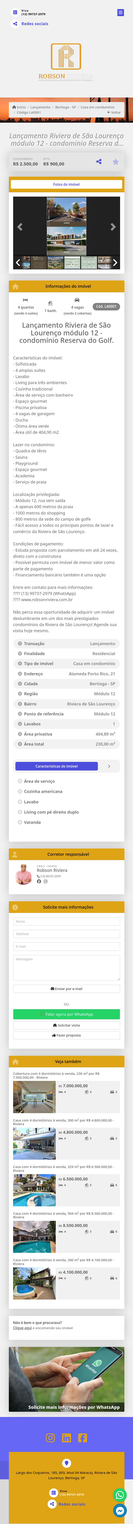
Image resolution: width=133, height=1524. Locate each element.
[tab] (27, 184)
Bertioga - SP (65, 107)
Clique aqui (22, 1328)
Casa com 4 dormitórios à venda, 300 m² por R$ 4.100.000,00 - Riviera (63, 1262)
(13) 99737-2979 (34, 14)
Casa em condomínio (98, 107)
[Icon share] (50, 1438)
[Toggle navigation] (120, 12)
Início (19, 107)
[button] (21, 226)
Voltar (114, 112)
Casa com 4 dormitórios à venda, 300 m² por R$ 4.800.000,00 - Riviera (63, 1122)
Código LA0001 (29, 112)
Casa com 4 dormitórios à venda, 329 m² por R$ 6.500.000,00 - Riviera (63, 1168)
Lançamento (40, 107)
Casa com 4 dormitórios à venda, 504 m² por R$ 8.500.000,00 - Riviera (63, 1215)
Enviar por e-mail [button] (66, 988)
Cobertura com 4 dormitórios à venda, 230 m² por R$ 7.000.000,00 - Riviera (56, 1075)
